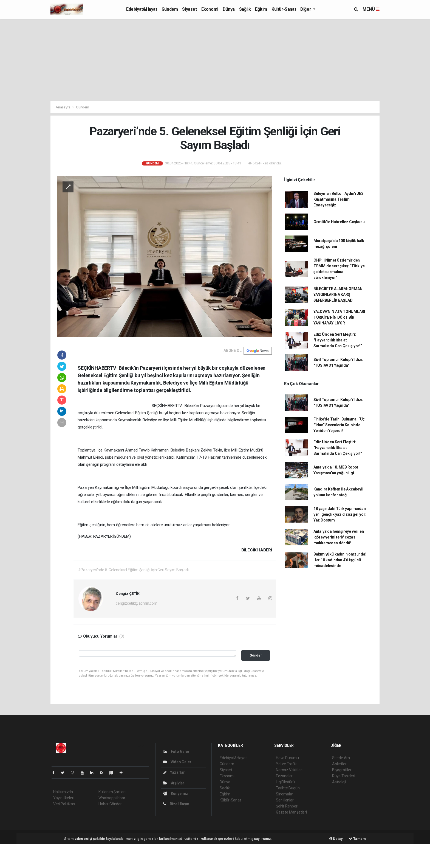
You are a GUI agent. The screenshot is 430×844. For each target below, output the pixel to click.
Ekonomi (209, 9)
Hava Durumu (287, 758)
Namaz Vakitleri (289, 770)
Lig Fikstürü (285, 782)
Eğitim (261, 9)
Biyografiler (342, 770)
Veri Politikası (64, 804)
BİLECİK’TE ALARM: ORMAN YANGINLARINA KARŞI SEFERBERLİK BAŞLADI (338, 294)
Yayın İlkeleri (63, 798)
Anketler (339, 764)
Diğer (306, 9)
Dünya (229, 9)
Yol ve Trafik (286, 764)
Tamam (357, 839)
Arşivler (173, 783)
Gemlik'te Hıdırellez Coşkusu (339, 222)
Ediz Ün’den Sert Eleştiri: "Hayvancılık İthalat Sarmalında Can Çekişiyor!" (337, 340)
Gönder (256, 655)
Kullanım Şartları (112, 792)
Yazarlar (174, 772)
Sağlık (245, 9)
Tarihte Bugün (288, 788)
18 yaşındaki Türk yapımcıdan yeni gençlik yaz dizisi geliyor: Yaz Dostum (339, 514)
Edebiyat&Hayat (141, 9)
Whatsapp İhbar (111, 798)
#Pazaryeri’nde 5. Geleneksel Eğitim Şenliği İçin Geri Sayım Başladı (133, 570)
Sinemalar (284, 794)
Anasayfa (63, 107)
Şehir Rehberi (287, 806)
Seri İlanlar (285, 800)
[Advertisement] (215, 59)
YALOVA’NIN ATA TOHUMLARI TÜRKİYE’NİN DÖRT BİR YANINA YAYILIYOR (339, 317)
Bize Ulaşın (176, 804)
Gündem (170, 9)
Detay (336, 839)
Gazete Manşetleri (291, 812)
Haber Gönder (110, 804)
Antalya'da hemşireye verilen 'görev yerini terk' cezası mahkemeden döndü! (338, 537)
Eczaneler (284, 776)
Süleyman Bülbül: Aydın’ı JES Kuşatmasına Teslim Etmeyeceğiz (338, 199)
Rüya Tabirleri (343, 776)
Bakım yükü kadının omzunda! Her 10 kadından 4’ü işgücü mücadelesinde (339, 560)
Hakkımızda (63, 792)
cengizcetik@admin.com (136, 603)
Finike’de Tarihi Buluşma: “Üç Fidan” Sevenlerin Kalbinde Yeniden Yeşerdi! (339, 425)
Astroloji (339, 782)
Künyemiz (175, 793)
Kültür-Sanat (283, 9)
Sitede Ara (341, 758)
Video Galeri (177, 762)
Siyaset (189, 9)
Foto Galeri (177, 751)
